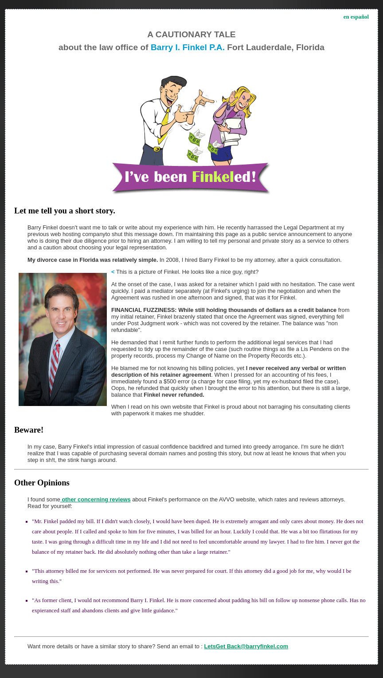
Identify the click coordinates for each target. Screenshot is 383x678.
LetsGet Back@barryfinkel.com (246, 646)
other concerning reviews (95, 499)
